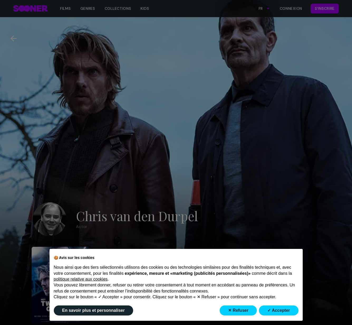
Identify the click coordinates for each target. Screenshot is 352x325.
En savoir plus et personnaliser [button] (93, 310)
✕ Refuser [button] (238, 310)
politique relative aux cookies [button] (81, 279)
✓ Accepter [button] (278, 310)
